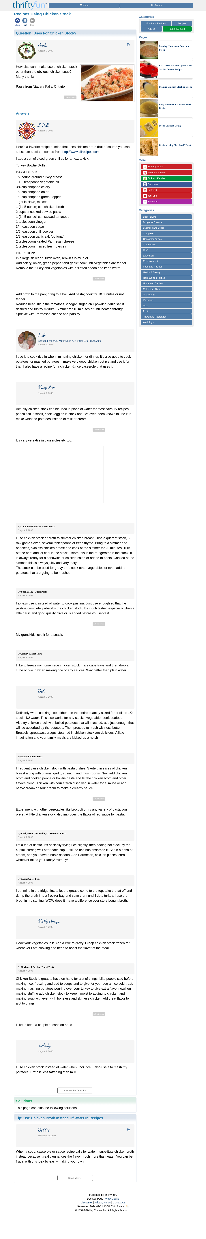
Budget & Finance (152, 222)
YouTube (150, 196)
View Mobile (112, 1198)
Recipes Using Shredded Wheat (175, 145)
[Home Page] (30, 2)
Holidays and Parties (154, 277)
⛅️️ (127, 1206)
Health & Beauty (151, 272)
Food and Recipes (156, 23)
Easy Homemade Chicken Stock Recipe (175, 106)
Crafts (146, 250)
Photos (146, 311)
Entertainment (150, 261)
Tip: (59, 1118)
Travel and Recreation (154, 316)
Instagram (150, 202)
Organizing (149, 294)
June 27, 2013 (177, 29)
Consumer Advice (152, 239)
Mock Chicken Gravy (170, 125)
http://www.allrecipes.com (81, 152)
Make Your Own (151, 289)
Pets (145, 305)
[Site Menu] (84, 5)
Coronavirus (149, 244)
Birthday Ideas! (153, 167)
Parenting (148, 300)
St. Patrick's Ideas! (155, 178)
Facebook (150, 184)
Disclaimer (87, 1202)
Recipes (182, 23)
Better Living (149, 216)
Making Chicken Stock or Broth (175, 86)
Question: (46, 33)
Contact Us (119, 1202)
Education (148, 255)
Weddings (148, 322)
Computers (149, 233)
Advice (151, 29)
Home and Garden (153, 283)
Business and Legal (153, 227)
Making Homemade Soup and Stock (174, 48)
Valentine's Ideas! (154, 173)
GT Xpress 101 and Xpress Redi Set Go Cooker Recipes (175, 67)
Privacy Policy (103, 1202)
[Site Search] (156, 5)
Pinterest (150, 190)
